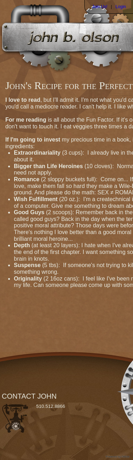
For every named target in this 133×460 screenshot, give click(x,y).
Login (121, 6)
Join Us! (99, 6)
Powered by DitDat (117, 456)
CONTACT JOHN (29, 396)
